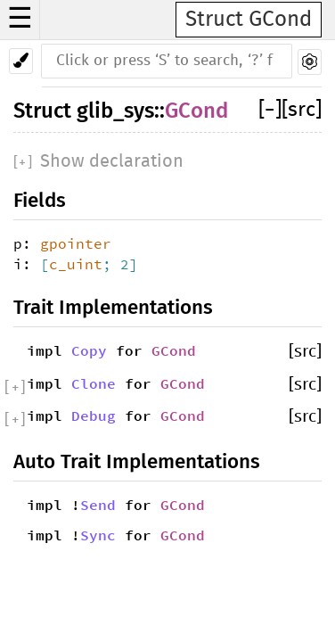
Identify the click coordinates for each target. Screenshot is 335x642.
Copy (89, 350)
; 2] (120, 264)
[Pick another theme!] (21, 61)
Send (98, 505)
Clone (93, 383)
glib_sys (115, 110)
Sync (98, 535)
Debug (93, 415)
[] (270, 110)
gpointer (75, 243)
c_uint (75, 264)
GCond (196, 110)
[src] (302, 110)
